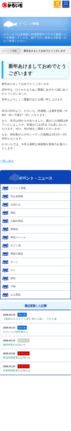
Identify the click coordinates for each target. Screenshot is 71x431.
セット (14, 261)
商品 (13, 212)
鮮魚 (13, 278)
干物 (13, 286)
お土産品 (16, 294)
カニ (13, 270)
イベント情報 (18, 188)
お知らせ (16, 204)
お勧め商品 (17, 220)
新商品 (14, 229)
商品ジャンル (18, 237)
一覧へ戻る (7, 160)
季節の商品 (17, 253)
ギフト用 (16, 245)
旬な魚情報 (17, 196)
